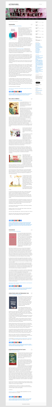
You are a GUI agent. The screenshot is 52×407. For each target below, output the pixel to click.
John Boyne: (13, 391)
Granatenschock (17, 399)
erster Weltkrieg (10, 288)
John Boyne (20, 399)
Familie (31, 93)
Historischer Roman (15, 398)
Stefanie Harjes (16, 225)
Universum (12, 345)
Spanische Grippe (11, 289)
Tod (15, 289)
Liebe (23, 288)
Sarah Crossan (23, 94)
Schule (26, 94)
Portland (27, 288)
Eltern (23, 344)
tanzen (20, 225)
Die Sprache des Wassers (20, 48)
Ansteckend (12, 229)
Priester (25, 224)
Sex (13, 225)
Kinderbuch (14, 344)
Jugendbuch (14, 93)
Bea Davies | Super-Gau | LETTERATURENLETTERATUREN (39, 61)
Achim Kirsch (24, 222)
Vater (14, 345)
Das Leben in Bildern (14, 98)
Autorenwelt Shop (38, 88)
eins (27, 93)
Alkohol (21, 93)
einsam (29, 93)
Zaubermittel (16, 345)
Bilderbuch (14, 222)
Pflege (25, 288)
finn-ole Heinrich (27, 344)
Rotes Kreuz (29, 288)
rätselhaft (27, 224)
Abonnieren (37, 82)
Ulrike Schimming (20, 100)
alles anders (27, 222)
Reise (29, 224)
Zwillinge (28, 225)
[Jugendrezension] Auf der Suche (17, 349)
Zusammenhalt (25, 225)
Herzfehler (13, 94)
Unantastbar (12, 24)
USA (16, 289)
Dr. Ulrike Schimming (38, 92)
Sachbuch (17, 222)
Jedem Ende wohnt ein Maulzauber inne (19, 293)
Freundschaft (10, 94)
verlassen (19, 289)
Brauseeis (21, 344)
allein (23, 93)
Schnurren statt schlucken (39, 46)
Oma (19, 224)
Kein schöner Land (38, 68)
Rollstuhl (31, 224)
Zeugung (22, 225)
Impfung (14, 288)
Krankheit (21, 288)
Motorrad (12, 224)
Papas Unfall (22, 224)
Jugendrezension (20, 398)
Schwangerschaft (11, 225)
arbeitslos (25, 93)
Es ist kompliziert (38, 49)
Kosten (15, 94)
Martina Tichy (29, 399)
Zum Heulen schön (40, 61)
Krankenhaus (18, 94)
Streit (18, 225)
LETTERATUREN (13, 4)
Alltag (30, 222)
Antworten (21, 345)
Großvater (30, 344)
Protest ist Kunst (38, 43)
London (26, 399)
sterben (14, 289)
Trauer (9, 345)
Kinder (15, 288)
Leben (20, 94)
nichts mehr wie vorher (16, 224)
